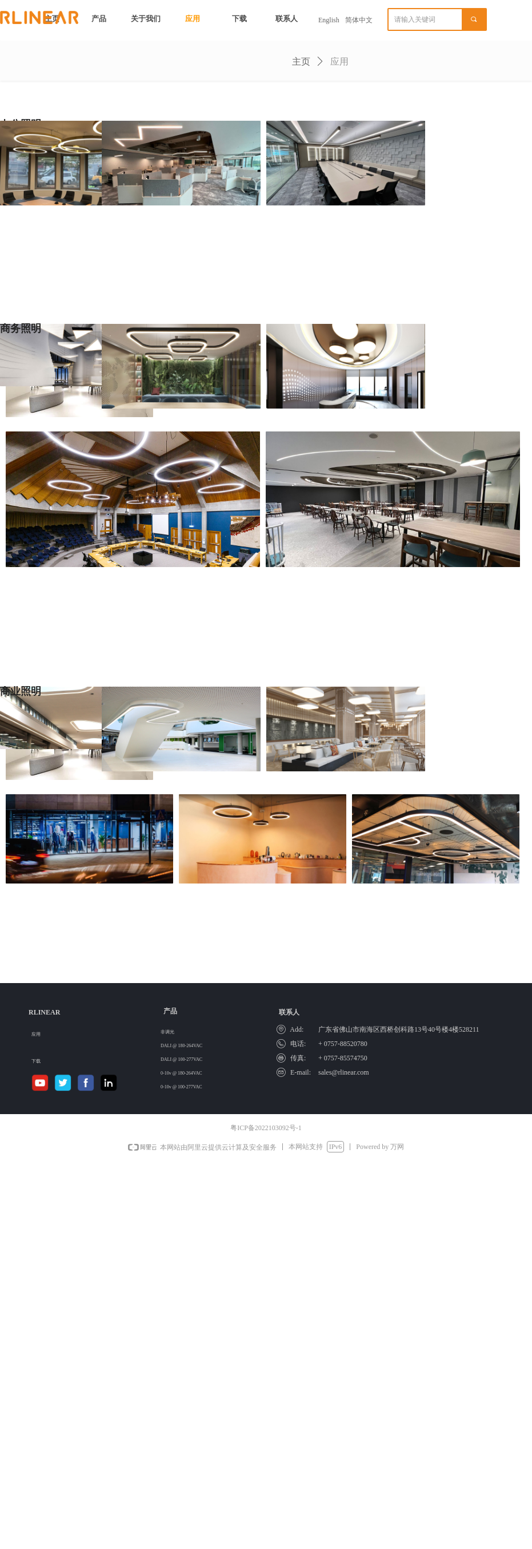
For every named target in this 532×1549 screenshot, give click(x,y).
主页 (301, 61)
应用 (339, 61)
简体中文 (359, 20)
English (328, 20)
